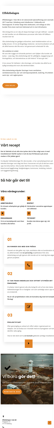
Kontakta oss (12, 392)
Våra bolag (10, 85)
